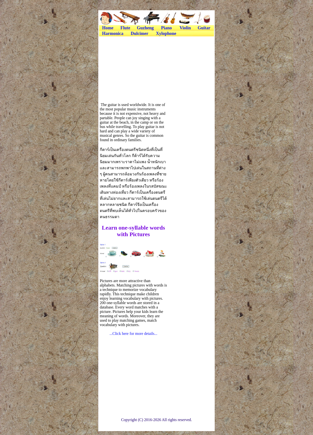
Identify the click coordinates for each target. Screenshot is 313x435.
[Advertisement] (156, 48)
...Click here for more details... (133, 333)
